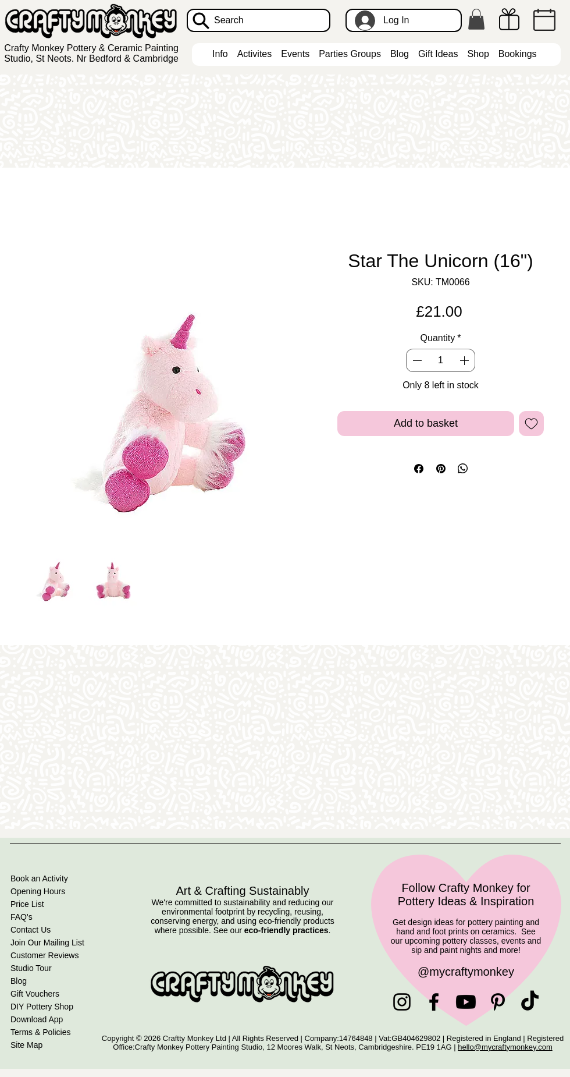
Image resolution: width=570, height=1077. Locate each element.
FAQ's (21, 917)
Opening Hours (37, 891)
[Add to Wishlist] (531, 423)
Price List (27, 904)
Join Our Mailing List (47, 942)
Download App (36, 1019)
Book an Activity (39, 878)
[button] (476, 19)
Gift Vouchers (34, 993)
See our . (272, 930)
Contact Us (30, 929)
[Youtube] (466, 1002)
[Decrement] (416, 360)
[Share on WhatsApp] (463, 469)
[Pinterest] (498, 1002)
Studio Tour (31, 968)
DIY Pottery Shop (41, 1006)
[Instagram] (402, 1002)
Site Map (26, 1045)
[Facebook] (434, 1002)
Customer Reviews (44, 955)
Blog (18, 981)
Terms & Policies (40, 1032)
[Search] (258, 20)
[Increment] (465, 360)
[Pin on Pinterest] (441, 469)
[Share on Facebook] (419, 469)
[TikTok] (530, 1002)
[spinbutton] (440, 360)
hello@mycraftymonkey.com (505, 1047)
